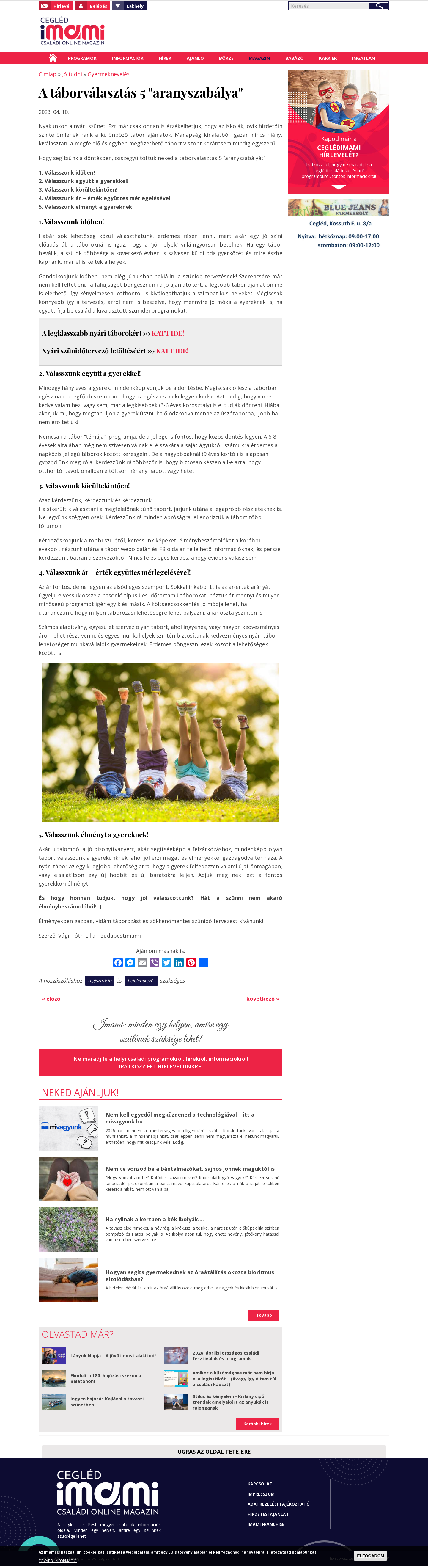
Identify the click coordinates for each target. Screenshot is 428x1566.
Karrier (328, 58)
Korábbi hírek (257, 1424)
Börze (226, 58)
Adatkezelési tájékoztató (279, 1504)
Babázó (294, 58)
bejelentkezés (141, 980)
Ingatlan (363, 58)
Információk (128, 58)
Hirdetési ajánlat (268, 1514)
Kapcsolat (260, 1484)
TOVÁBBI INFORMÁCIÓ (58, 1561)
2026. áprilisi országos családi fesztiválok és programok (226, 1356)
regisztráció (99, 980)
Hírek (165, 58)
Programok (82, 58)
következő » (262, 998)
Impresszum (261, 1494)
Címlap (53, 58)
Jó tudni (72, 74)
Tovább (264, 1315)
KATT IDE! (168, 333)
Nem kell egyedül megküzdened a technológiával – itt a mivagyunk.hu (180, 1118)
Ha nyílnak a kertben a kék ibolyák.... (155, 1219)
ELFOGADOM (370, 1556)
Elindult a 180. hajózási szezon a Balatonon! (105, 1378)
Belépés (98, 6)
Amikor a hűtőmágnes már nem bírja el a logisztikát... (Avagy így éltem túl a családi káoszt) (234, 1378)
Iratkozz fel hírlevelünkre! (160, 1066)
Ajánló (195, 58)
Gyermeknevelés (109, 74)
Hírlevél (62, 6)
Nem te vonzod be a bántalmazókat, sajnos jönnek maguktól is (190, 1168)
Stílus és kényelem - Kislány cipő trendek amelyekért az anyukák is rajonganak (231, 1402)
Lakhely (135, 6)
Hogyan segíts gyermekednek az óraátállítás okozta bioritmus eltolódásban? (190, 1276)
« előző (51, 998)
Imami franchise (266, 1524)
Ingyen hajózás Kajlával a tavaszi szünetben (107, 1401)
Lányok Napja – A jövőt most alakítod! (113, 1355)
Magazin (259, 58)
